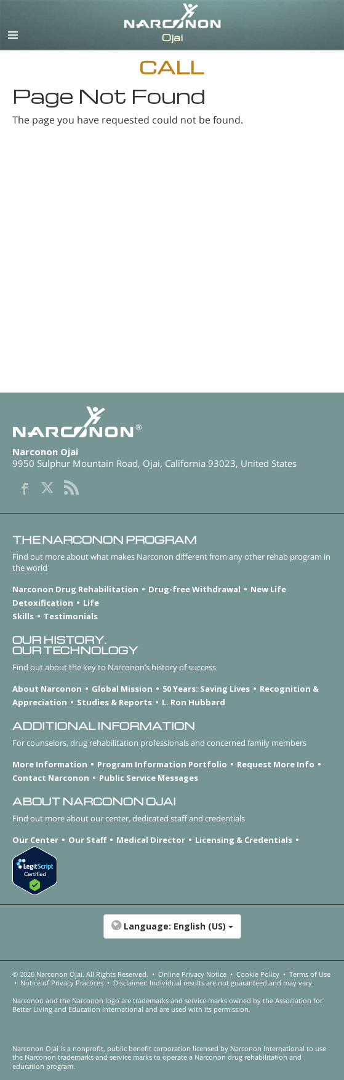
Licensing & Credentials (243, 839)
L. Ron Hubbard (193, 702)
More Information (49, 764)
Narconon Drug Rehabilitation (75, 589)
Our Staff (87, 839)
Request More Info (275, 764)
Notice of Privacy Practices (61, 982)
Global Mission (122, 688)
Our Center (35, 839)
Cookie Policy (257, 974)
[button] (172, 932)
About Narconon (47, 688)
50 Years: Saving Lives (206, 688)
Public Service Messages (148, 777)
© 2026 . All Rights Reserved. (80, 974)
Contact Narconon (50, 777)
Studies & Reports (114, 702)
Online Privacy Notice (192, 974)
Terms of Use (309, 974)
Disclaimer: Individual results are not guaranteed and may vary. (213, 982)
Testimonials (71, 616)
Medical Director (150, 839)
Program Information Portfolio (162, 764)
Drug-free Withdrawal (194, 589)
